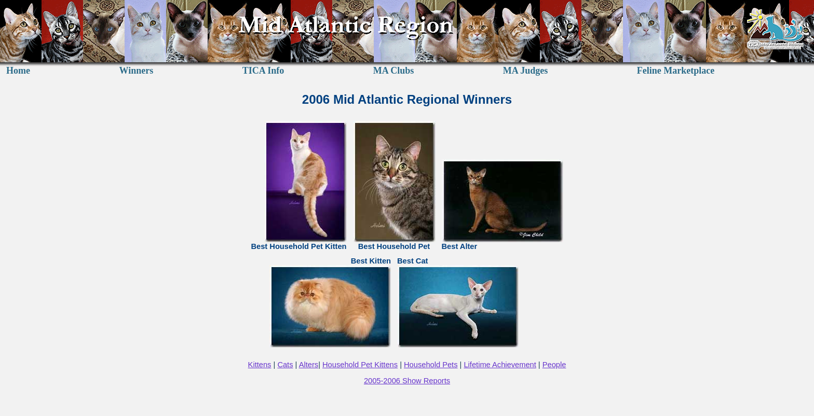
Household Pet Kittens (360, 364)
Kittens (260, 364)
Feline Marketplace (675, 70)
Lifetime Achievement (500, 364)
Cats (285, 364)
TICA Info (263, 70)
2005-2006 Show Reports (407, 381)
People (554, 364)
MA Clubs (393, 70)
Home (18, 70)
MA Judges (525, 70)
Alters (308, 364)
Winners (136, 70)
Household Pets (430, 364)
